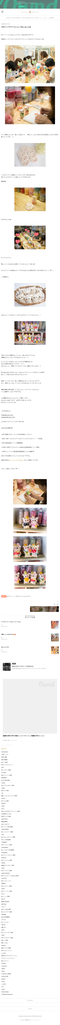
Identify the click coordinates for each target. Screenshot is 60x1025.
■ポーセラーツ (5, 963)
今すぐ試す (21, 6)
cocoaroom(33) (25, 596)
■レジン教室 (4, 764)
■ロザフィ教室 (5, 793)
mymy (2, 870)
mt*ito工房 (3, 880)
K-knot (3, 984)
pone (2, 769)
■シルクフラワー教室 (6, 914)
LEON (2, 808)
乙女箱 (3, 785)
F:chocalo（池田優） (6, 976)
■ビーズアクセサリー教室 (7, 787)
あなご (3, 811)
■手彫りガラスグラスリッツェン (9, 958)
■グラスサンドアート (6, 953)
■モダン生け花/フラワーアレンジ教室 (10, 813)
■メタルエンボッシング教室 (8, 839)
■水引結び (3, 906)
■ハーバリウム (5, 924)
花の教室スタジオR (6, 816)
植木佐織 (3, 916)
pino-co (3, 901)
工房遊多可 (4, 844)
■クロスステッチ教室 (6, 888)
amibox (3, 971)
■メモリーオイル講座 (6, 873)
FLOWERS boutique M (7, 996)
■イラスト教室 (5, 803)
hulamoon (3, 860)
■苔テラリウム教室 (6, 950)
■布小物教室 (4, 762)
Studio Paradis (5, 994)
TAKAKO (3, 965)
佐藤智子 (3, 885)
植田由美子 (4, 780)
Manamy (3, 947)
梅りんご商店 (4, 942)
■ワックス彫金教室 (6, 842)
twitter (30, 1011)
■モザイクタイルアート (7, 767)
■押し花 (3, 929)
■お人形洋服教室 (5, 919)
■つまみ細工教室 (5, 782)
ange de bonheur (5, 875)
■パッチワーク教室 (6, 772)
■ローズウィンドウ (6, 883)
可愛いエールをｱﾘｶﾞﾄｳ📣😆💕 (8, 634)
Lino (2, 989)
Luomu (3, 991)
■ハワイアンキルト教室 (7, 934)
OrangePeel (4, 855)
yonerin (3, 800)
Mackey (3, 865)
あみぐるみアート (5, 826)
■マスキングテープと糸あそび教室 (10, 878)
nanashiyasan (4, 849)
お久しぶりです (5, 647)
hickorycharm (4, 754)
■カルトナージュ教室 (6, 777)
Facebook (30, 1003)
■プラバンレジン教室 (6, 847)
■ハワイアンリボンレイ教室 (8, 857)
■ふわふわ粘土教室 (6, 911)
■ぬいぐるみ (4, 945)
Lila (2, 795)
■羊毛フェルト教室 (6, 818)
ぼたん (3, 896)
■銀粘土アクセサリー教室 (7, 867)
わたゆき (3, 955)
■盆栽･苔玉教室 (5, 904)
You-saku (3, 775)
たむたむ (3, 922)
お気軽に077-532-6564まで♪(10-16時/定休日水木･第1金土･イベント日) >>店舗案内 (30, 18)
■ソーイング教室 (5, 898)
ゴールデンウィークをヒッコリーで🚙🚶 (11, 621)
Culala (3, 790)
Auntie (3, 891)
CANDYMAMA (5, 831)
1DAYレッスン (5, 756)
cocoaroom (4, 968)
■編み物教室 (4, 824)
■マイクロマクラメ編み (7, 940)
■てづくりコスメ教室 (6, 862)
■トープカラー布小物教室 (7, 852)
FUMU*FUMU (4, 978)
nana (2, 836)
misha (2, 973)
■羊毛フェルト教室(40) (14, 596)
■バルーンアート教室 (6, 893)
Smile (2, 932)
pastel (2, 937)
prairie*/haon (4, 821)
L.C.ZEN (3, 986)
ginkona (3, 981)
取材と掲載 (4, 759)
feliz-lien (3, 927)
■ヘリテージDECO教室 (7, 829)
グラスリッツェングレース (8, 960)
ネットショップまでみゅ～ (16, 460)
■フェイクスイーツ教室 (7, 834)
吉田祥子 (3, 806)
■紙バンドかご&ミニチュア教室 (9, 798)
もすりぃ (3, 909)
